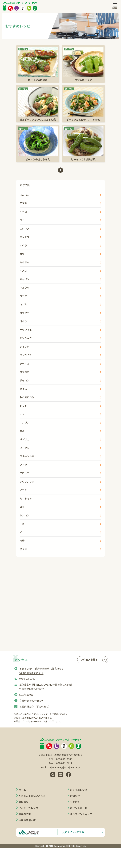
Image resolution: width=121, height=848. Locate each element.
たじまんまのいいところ (32, 796)
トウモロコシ (27, 397)
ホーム (22, 789)
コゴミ (23, 304)
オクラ (23, 245)
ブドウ (23, 464)
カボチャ (24, 262)
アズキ (23, 203)
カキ (22, 253)
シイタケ (24, 346)
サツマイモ (26, 329)
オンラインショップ (81, 814)
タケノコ (24, 363)
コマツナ (24, 313)
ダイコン (24, 380)
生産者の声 (25, 814)
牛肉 (22, 523)
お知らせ (75, 796)
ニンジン (24, 422)
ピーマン (24, 448)
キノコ (23, 270)
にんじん (24, 195)
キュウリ (24, 287)
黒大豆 (23, 549)
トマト (23, 405)
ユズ (22, 507)
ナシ (22, 414)
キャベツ (24, 279)
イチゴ (23, 211)
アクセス (75, 802)
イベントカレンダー (30, 808)
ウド (22, 220)
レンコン (24, 515)
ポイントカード (78, 808)
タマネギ (24, 372)
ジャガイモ (26, 355)
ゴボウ (23, 321)
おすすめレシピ (78, 789)
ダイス (23, 388)
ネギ (22, 431)
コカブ (23, 296)
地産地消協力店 (27, 820)
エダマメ (24, 228)
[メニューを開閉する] (115, 6)
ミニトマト (26, 498)
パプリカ (24, 439)
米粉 (22, 540)
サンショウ (26, 338)
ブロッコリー (27, 473)
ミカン (23, 490)
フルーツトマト (28, 456)
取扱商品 (23, 802)
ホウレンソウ (27, 481)
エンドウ (24, 237)
